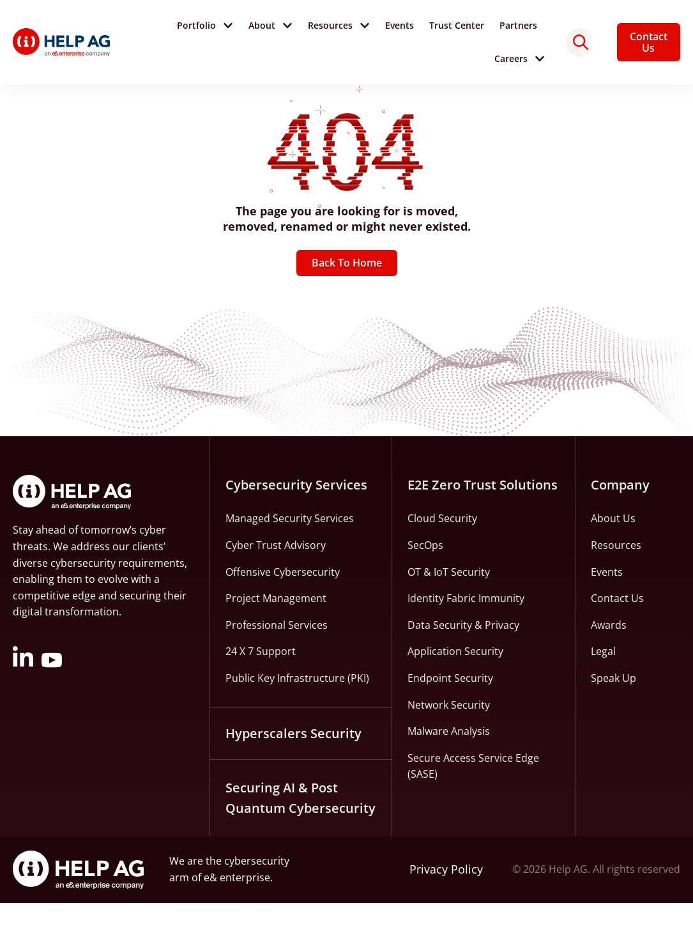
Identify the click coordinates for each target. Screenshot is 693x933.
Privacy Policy (446, 899)
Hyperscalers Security (293, 763)
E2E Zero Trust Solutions (482, 515)
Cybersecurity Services (296, 515)
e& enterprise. (238, 907)
